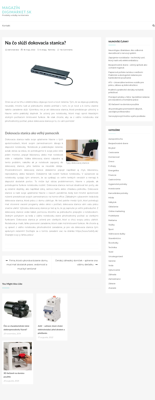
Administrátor (13, 50)
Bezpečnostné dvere (118, 143)
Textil (110, 252)
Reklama (112, 220)
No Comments (66, 50)
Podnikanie (113, 215)
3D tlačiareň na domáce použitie (123, 104)
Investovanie (114, 188)
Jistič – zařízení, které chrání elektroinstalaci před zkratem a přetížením (51, 329)
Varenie (112, 261)
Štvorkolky (113, 243)
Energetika (113, 170)
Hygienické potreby (117, 184)
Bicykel (111, 148)
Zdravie (111, 283)
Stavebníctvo (114, 238)
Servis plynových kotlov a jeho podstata (126, 116)
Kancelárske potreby (118, 193)
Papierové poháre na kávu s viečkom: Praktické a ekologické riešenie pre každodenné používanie (125, 75)
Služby (111, 225)
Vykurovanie (114, 270)
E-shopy (43, 50)
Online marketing (116, 211)
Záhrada (112, 274)
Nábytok (112, 202)
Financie (112, 175)
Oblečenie (113, 206)
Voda (110, 265)
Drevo (111, 161)
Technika (51, 50)
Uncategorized (115, 256)
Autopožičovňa (115, 139)
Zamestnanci (114, 279)
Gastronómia (114, 179)
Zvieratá (112, 288)
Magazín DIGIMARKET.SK (17, 10)
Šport (111, 229)
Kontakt (6, 25)
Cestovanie (113, 152)
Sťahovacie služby (116, 234)
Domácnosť (113, 157)
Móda (111, 197)
